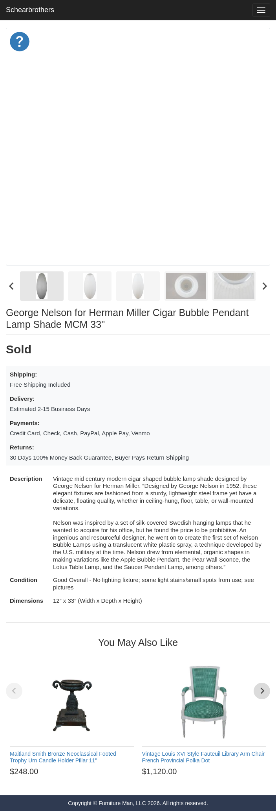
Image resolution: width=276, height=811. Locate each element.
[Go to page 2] (106, 782)
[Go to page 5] (127, 782)
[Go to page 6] (134, 782)
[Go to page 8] (148, 782)
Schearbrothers (30, 10)
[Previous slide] (14, 691)
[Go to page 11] (170, 782)
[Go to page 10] (163, 782)
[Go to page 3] (113, 782)
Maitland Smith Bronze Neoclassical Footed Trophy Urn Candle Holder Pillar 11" (63, 757)
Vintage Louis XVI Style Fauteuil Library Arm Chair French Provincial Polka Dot (203, 757)
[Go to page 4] (120, 782)
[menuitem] (42, 286)
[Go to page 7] (141, 782)
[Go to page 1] (99, 782)
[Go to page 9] (155, 782)
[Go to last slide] (12, 286)
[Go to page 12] (177, 782)
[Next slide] (264, 286)
